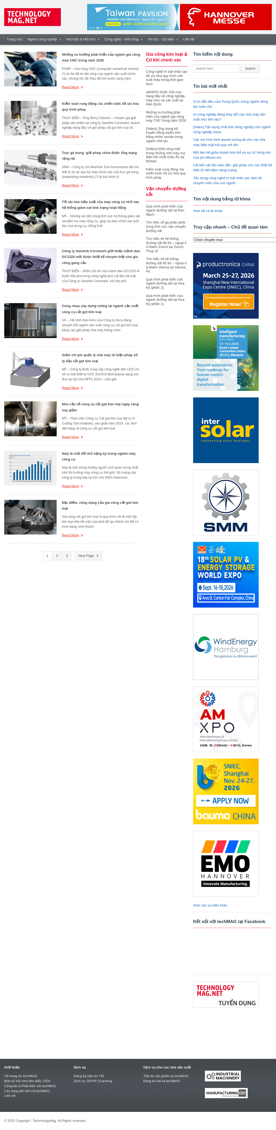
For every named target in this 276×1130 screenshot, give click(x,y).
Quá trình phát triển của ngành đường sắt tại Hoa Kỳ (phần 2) (165, 279)
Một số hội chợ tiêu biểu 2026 (27, 1081)
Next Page (88, 556)
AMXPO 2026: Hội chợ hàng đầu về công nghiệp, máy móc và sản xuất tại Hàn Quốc (165, 98)
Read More (72, 87)
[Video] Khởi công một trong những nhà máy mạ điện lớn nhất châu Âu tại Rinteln (165, 151)
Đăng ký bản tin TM (88, 1076)
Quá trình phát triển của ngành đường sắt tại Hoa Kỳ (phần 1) (165, 295)
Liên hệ (188, 39)
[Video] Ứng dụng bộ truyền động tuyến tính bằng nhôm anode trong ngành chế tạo (167, 133)
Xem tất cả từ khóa (207, 211)
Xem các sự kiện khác (210, 905)
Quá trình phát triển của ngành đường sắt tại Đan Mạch (165, 206)
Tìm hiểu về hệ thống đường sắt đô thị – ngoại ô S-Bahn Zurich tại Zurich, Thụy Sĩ (166, 241)
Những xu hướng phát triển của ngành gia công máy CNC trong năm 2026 (166, 116)
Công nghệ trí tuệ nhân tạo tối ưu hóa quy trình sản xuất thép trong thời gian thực (166, 78)
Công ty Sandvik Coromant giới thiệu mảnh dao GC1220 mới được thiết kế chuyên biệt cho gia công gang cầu (100, 257)
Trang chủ (14, 39)
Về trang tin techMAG (20, 1076)
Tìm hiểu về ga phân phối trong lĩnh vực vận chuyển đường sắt (165, 222)
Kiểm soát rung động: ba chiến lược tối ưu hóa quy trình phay (165, 169)
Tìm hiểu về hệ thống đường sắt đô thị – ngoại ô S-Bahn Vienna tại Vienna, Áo (166, 261)
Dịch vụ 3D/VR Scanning (93, 1081)
